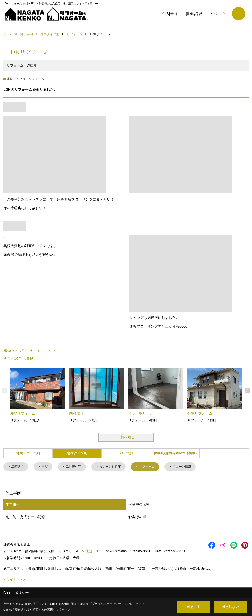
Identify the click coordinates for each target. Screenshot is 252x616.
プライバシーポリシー (106, 603)
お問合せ (170, 14)
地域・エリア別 (28, 453)
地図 (88, 551)
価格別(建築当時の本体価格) (175, 453)
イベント (217, 14)
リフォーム (152, 467)
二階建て (18, 467)
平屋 (46, 467)
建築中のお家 (139, 504)
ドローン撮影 (189, 467)
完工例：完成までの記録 (25, 517)
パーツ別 (126, 453)
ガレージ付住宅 (114, 467)
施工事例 (13, 504)
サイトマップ (16, 580)
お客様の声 (137, 517)
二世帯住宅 (76, 467)
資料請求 (193, 14)
